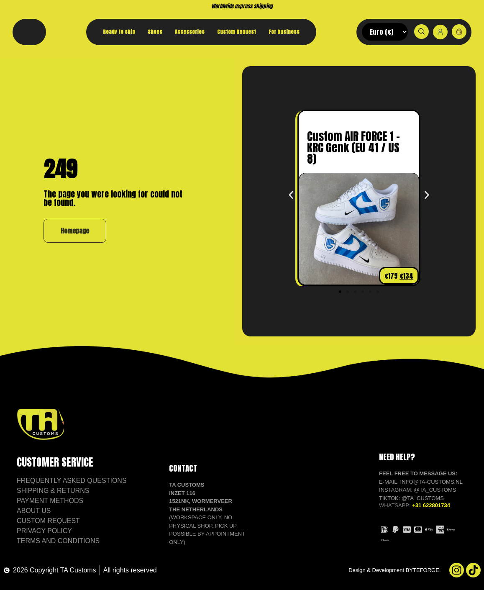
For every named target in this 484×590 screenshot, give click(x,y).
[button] (291, 195)
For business (284, 32)
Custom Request (236, 32)
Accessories (190, 32)
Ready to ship (119, 32)
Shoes (155, 32)
